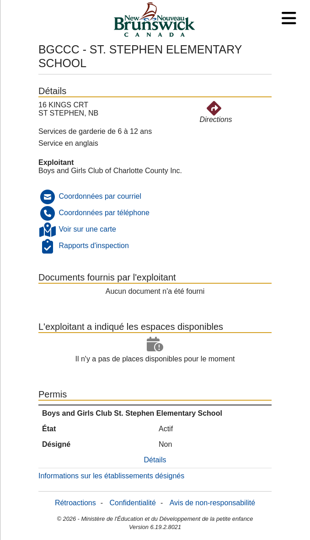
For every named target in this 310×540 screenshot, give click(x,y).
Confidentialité (133, 503)
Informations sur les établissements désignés (111, 476)
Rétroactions (75, 503)
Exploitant (56, 162)
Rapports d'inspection (93, 245)
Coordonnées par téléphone (104, 213)
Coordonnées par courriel (100, 196)
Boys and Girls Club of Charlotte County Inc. (110, 171)
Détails (155, 460)
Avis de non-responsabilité (212, 503)
